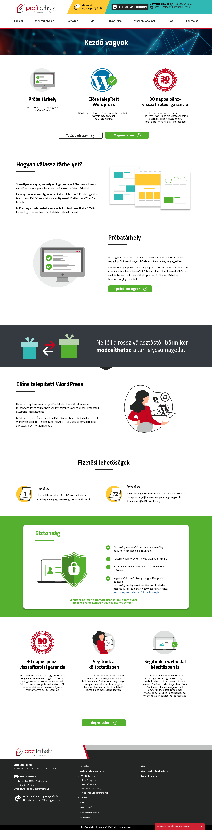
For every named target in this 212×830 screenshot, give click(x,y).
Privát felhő (115, 21)
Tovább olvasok (77, 135)
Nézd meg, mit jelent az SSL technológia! (136, 592)
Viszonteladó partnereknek (95, 792)
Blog (170, 21)
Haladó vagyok (89, 784)
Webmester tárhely (91, 788)
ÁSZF (144, 766)
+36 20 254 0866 (183, 3)
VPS (93, 21)
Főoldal (18, 21)
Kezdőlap (84, 766)
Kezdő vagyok (89, 780)
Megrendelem (123, 135)
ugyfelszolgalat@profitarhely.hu (172, 7)
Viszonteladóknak (144, 21)
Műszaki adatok (149, 776)
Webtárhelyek (43, 21)
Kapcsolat (192, 21)
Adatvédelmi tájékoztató (154, 771)
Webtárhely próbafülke (92, 771)
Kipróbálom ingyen (127, 288)
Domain (71, 21)
